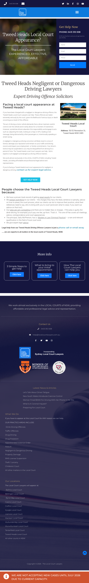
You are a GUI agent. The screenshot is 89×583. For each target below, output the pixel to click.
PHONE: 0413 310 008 (69, 32)
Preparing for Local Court (34, 407)
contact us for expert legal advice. (34, 170)
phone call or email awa (70, 227)
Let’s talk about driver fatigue (36, 392)
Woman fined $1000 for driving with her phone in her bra (48, 400)
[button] (77, 12)
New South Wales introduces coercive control (42, 396)
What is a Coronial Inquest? (35, 404)
